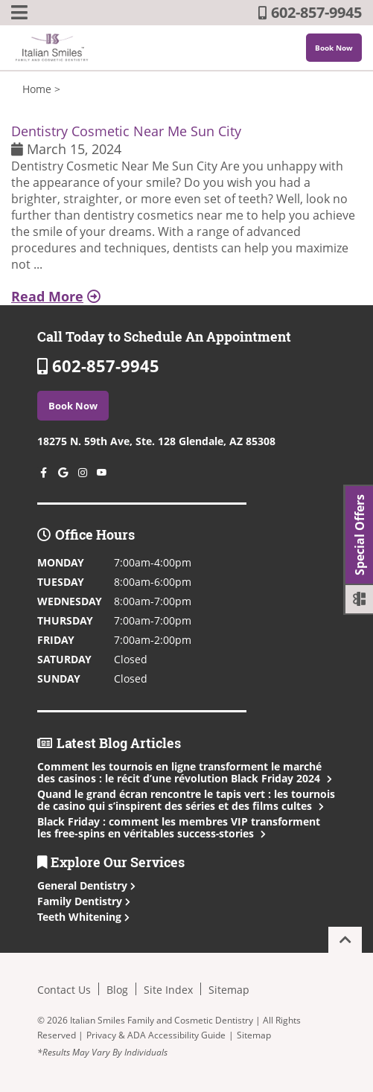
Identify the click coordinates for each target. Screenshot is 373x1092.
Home (36, 89)
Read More (56, 296)
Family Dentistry (83, 901)
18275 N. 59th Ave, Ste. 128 (156, 441)
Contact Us (64, 990)
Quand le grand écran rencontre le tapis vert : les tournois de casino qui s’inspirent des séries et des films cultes (186, 800)
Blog (117, 990)
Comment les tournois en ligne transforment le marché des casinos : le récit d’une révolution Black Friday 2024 (183, 772)
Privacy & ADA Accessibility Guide (156, 1035)
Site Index (168, 990)
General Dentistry (86, 885)
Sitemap (228, 990)
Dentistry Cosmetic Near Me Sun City (126, 131)
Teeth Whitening (83, 917)
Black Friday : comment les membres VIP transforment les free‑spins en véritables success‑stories (178, 827)
